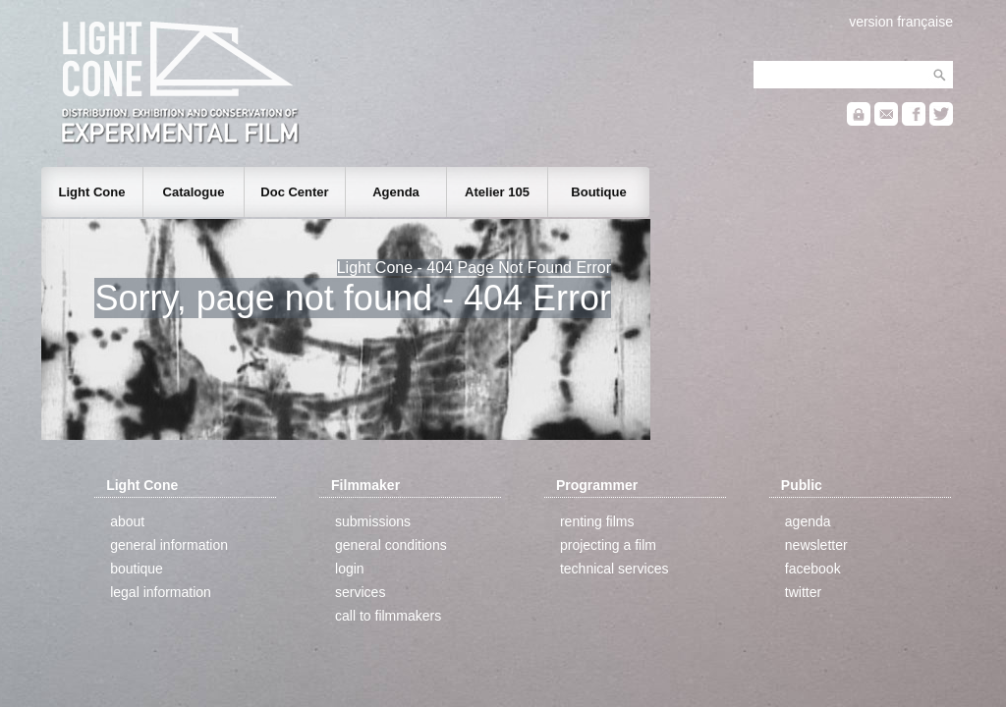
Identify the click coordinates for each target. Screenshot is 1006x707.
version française (901, 21)
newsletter (816, 545)
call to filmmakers (388, 616)
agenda (808, 521)
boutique (136, 568)
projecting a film (608, 545)
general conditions (391, 545)
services (360, 592)
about (127, 521)
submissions (373, 521)
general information (169, 545)
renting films (597, 521)
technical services (614, 568)
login (349, 568)
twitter (803, 592)
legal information (160, 592)
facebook (813, 568)
